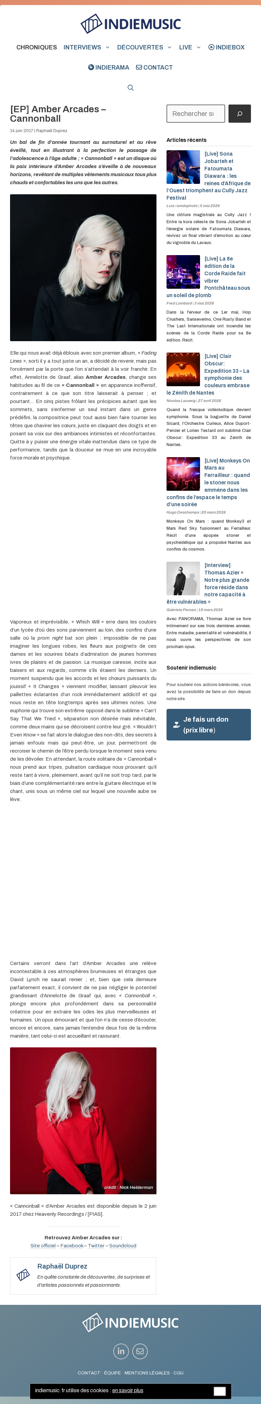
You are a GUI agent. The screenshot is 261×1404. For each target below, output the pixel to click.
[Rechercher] (240, 114)
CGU (179, 1372)
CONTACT (89, 1372)
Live (192, 47)
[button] (130, 88)
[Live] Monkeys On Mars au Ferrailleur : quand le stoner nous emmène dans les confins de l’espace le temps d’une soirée (208, 483)
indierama (108, 67)
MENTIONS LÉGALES (147, 1372)
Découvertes (146, 47)
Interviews (89, 47)
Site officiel (43, 1245)
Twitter (96, 1245)
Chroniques (36, 47)
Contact (154, 67)
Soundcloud (122, 1245)
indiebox (226, 47)
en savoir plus (127, 1390)
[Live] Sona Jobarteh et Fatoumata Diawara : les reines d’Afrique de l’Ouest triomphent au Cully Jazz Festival (209, 176)
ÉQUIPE (112, 1372)
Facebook (71, 1245)
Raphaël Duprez (51, 130)
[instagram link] (121, 1351)
